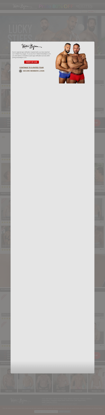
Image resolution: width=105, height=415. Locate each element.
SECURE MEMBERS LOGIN (31, 71)
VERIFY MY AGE (31, 62)
